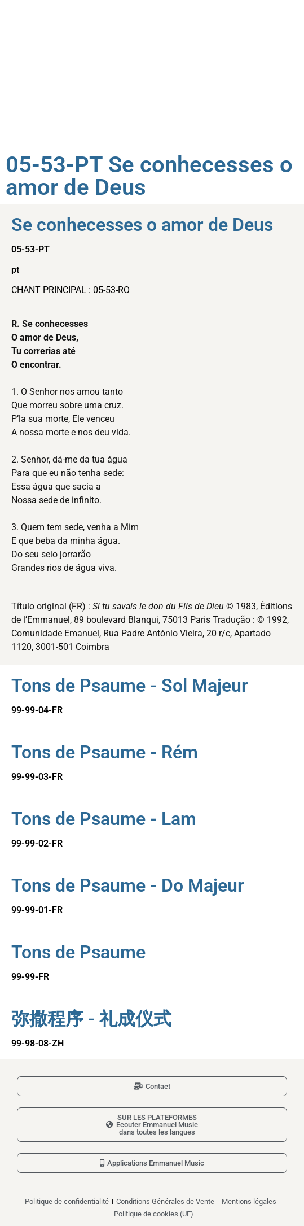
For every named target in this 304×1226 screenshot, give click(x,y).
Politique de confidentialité (67, 1201)
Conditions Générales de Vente (165, 1201)
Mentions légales (249, 1201)
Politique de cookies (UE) (153, 1214)
